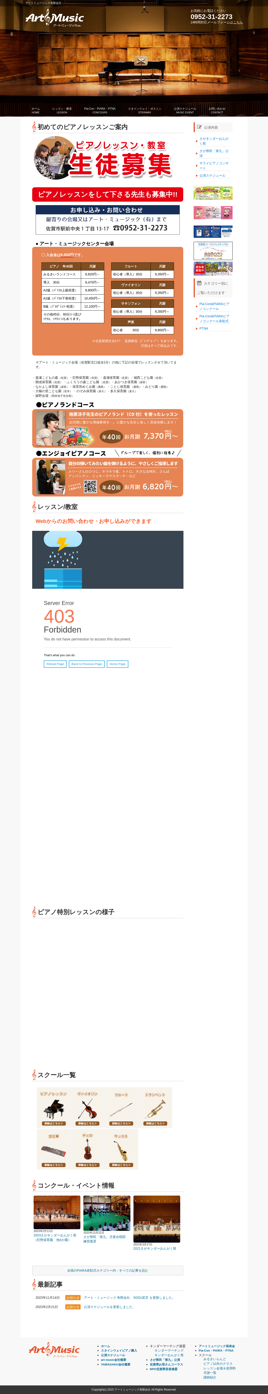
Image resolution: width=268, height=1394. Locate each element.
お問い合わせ (217, 110)
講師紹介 (209, 1377)
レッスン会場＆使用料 (219, 1368)
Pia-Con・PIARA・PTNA (100, 110)
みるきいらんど (214, 1359)
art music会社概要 (113, 1360)
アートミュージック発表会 (217, 1346)
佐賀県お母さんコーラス (166, 1364)
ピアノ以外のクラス (218, 1363)
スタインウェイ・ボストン (144, 110)
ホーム (36, 110)
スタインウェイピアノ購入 (119, 1350)
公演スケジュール (185, 110)
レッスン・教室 (62, 110)
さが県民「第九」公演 (165, 1360)
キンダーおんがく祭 (169, 1355)
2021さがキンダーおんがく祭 (154, 1248)
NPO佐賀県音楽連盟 (163, 1369)
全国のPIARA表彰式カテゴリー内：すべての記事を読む (107, 1270)
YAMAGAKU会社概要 (115, 1364)
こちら (238, 22)
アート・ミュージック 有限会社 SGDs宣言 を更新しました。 (129, 1297)
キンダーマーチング (169, 1350)
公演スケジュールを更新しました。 (110, 1307)
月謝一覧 (209, 1373)
